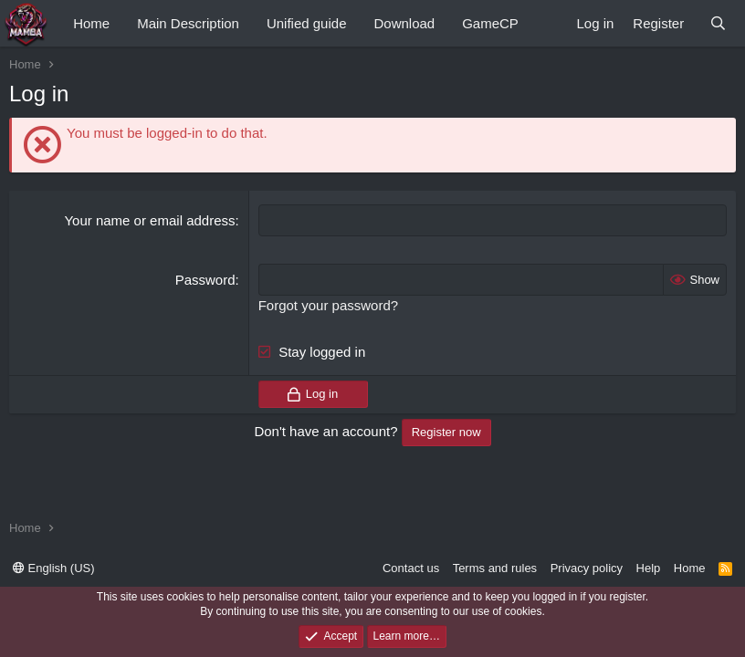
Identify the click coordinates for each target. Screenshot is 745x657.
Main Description (188, 23)
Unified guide (307, 23)
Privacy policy (587, 568)
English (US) (54, 568)
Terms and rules (495, 568)
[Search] (718, 23)
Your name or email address (149, 220)
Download (404, 23)
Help (648, 568)
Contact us (411, 568)
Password (205, 279)
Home (91, 23)
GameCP (490, 23)
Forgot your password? (328, 305)
